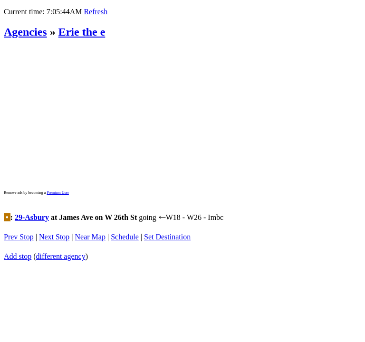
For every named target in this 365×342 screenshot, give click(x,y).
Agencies (25, 32)
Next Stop (54, 235)
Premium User (57, 192)
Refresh (95, 12)
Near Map (90, 235)
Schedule (125, 235)
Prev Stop (19, 235)
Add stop (17, 251)
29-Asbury (32, 219)
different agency (61, 251)
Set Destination (167, 235)
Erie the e (82, 32)
